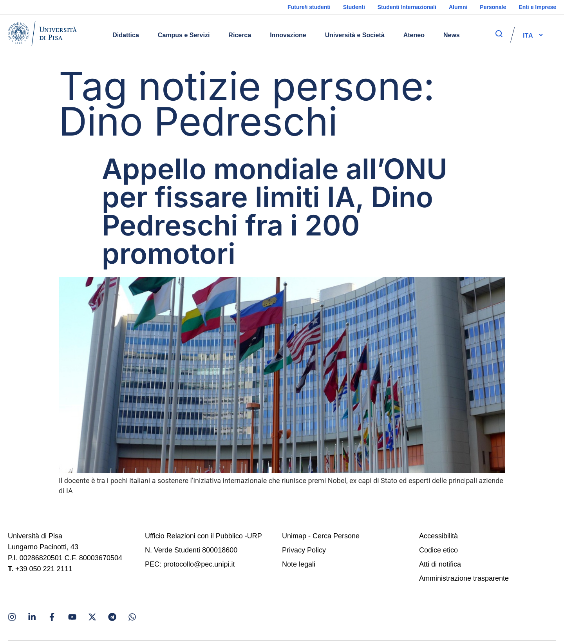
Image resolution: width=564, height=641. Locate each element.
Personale (493, 7)
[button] (528, 35)
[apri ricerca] (499, 33)
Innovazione (288, 35)
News (451, 35)
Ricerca (239, 35)
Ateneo (414, 35)
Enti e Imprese (537, 7)
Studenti (354, 7)
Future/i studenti (309, 7)
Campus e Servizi (184, 35)
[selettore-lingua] (528, 35)
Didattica (125, 35)
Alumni (458, 7)
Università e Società (355, 35)
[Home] (42, 35)
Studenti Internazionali (407, 7)
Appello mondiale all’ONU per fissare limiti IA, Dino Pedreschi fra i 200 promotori (274, 211)
